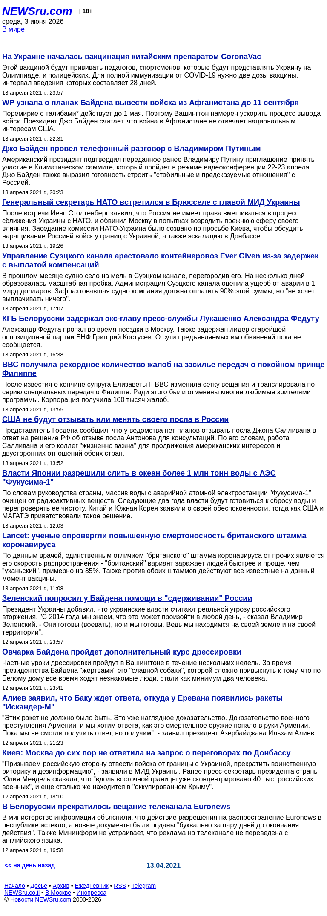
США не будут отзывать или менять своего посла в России (115, 419)
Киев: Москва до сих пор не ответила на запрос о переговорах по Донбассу (146, 753)
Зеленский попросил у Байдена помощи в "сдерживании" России (127, 598)
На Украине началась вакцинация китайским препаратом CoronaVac (131, 56)
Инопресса (92, 892)
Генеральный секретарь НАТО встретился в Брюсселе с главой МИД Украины (151, 202)
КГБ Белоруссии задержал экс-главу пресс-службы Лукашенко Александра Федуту (160, 318)
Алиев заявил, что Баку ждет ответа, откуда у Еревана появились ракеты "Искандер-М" (142, 702)
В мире (13, 29)
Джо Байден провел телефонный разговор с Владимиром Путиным (131, 148)
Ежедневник (92, 885)
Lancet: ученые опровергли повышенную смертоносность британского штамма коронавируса (154, 540)
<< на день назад (30, 865)
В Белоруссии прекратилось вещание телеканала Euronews (116, 806)
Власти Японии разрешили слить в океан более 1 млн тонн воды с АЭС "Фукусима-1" (139, 477)
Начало (14, 885)
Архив (61, 885)
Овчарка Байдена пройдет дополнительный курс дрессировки (121, 652)
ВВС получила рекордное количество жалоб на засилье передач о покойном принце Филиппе (163, 369)
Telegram (144, 885)
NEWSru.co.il (22, 892)
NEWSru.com (37, 11)
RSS (120, 885)
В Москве (58, 892)
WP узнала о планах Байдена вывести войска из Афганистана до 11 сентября (150, 102)
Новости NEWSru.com (40, 899)
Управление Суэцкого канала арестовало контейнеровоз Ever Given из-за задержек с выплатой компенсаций (160, 260)
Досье (38, 885)
